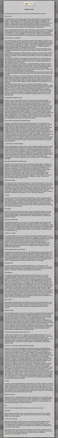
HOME (26, 3)
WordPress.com (9, 433)
